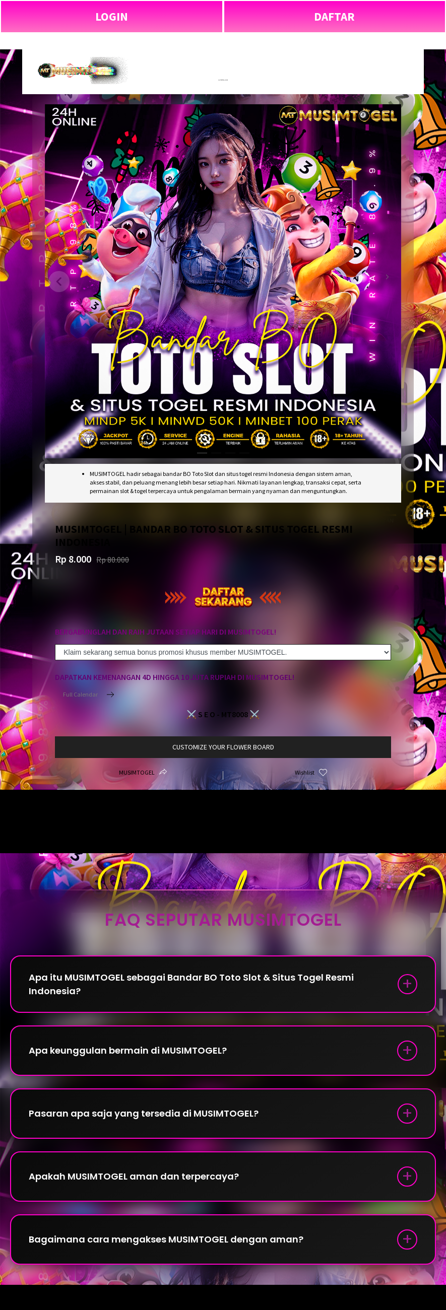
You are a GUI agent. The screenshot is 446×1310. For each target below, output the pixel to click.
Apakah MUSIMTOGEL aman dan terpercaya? (134, 1176)
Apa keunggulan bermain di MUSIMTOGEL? (128, 1050)
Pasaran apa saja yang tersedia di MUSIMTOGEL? (144, 1113)
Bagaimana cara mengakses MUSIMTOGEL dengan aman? (166, 1239)
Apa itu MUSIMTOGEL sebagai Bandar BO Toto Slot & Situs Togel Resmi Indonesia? (191, 984)
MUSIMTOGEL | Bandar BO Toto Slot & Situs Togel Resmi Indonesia (223, 40)
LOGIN (111, 16)
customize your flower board (223, 746)
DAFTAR (334, 16)
